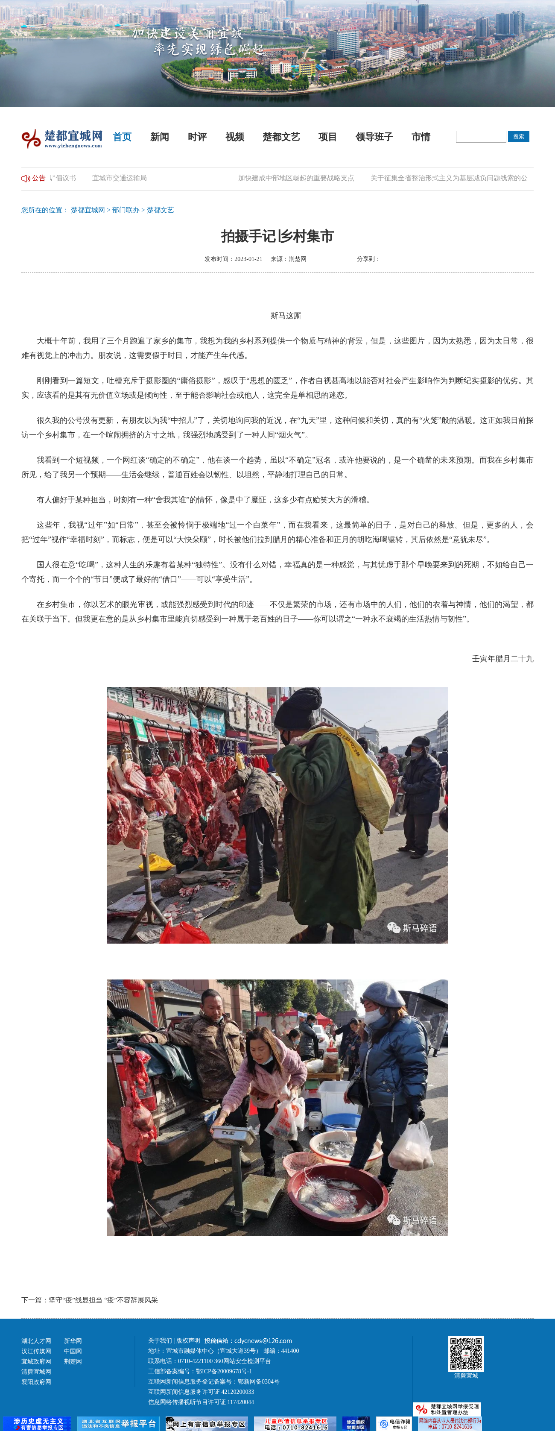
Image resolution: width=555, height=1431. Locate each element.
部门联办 (126, 210)
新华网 (73, 1341)
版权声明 (189, 1340)
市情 (421, 137)
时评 (197, 137)
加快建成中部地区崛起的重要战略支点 (298, 178)
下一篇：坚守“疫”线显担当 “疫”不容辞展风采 (89, 1300)
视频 (234, 137)
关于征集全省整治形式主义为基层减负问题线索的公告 (454, 178)
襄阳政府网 (36, 1382)
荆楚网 (73, 1361)
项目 (327, 137)
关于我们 (160, 1340)
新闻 (159, 137)
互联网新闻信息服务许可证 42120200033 (201, 1392)
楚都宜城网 (88, 210)
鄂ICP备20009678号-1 (224, 1371)
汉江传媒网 (36, 1351)
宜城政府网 (36, 1361)
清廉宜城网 (36, 1372)
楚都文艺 (281, 137)
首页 (122, 137)
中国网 (73, 1351)
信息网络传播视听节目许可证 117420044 (201, 1402)
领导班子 (374, 137)
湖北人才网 (36, 1341)
